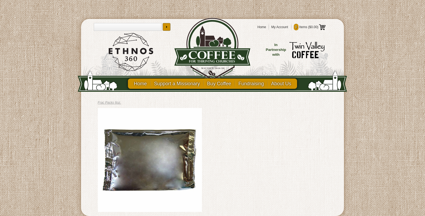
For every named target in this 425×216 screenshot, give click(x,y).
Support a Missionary (176, 83)
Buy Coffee (219, 83)
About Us (282, 83)
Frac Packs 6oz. (109, 102)
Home (261, 27)
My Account (279, 27)
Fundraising (252, 83)
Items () (310, 27)
